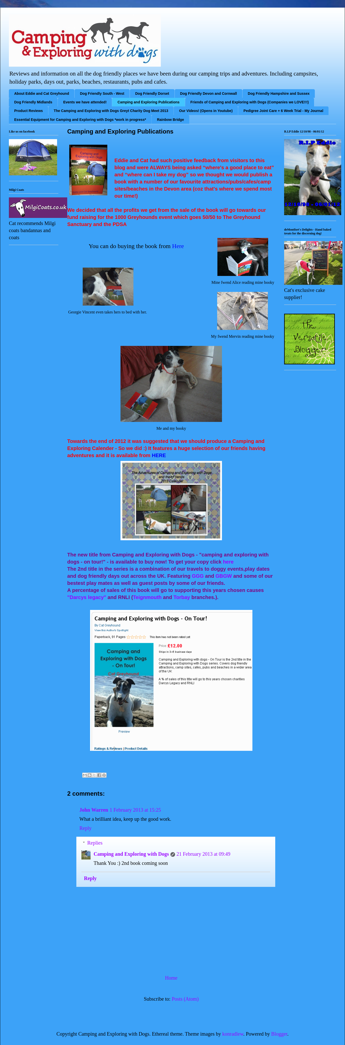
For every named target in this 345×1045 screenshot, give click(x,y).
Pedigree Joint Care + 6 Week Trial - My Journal (283, 111)
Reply (85, 828)
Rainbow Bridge (170, 120)
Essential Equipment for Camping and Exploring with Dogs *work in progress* (80, 120)
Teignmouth (147, 597)
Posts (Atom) (185, 999)
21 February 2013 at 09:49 (203, 854)
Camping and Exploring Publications (148, 102)
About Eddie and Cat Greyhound (41, 93)
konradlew (232, 1034)
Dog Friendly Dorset (152, 93)
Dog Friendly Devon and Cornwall (208, 93)
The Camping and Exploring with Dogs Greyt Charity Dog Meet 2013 (111, 111)
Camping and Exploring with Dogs (131, 854)
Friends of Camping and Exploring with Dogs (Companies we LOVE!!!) (250, 102)
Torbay (182, 597)
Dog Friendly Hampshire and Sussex (279, 93)
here (229, 562)
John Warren (93, 810)
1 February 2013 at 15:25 (135, 810)
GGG (198, 576)
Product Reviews (28, 111)
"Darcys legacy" (86, 597)
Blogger (279, 1034)
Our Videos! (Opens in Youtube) (206, 111)
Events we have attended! (85, 102)
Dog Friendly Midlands (33, 102)
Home (171, 978)
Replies (94, 843)
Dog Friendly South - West (102, 93)
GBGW (224, 576)
